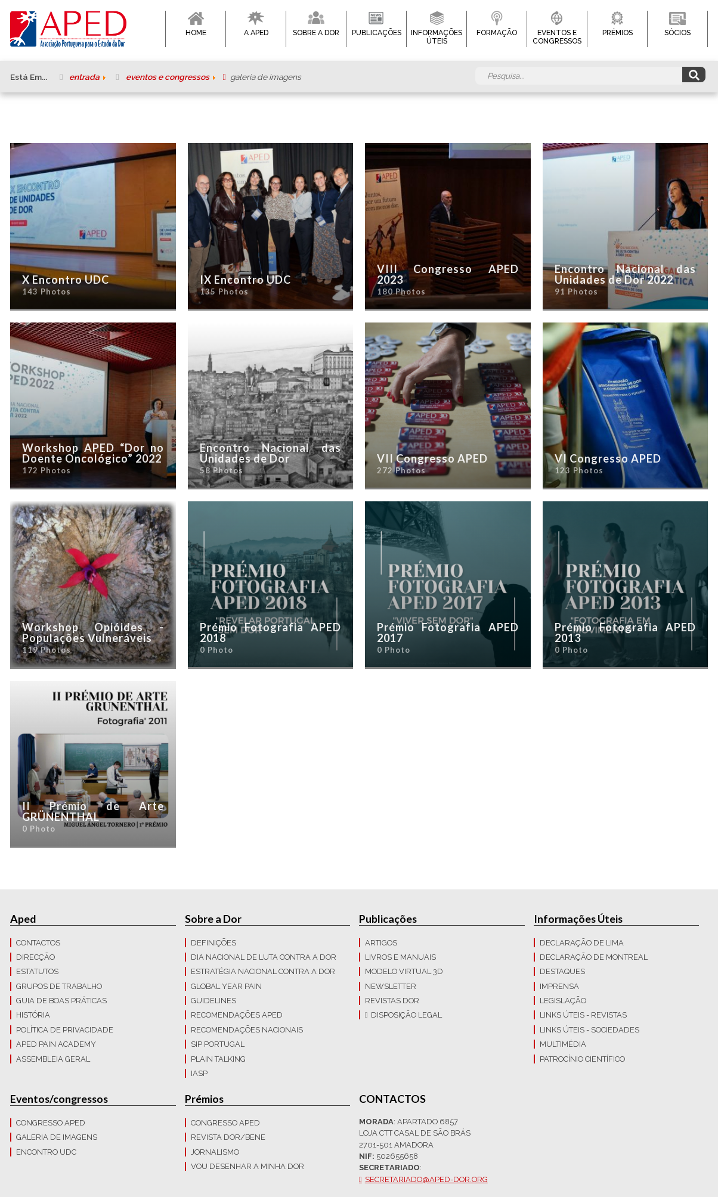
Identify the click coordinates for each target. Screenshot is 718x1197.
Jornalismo (215, 1152)
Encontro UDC (46, 1152)
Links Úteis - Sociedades (589, 1029)
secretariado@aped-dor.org (426, 1179)
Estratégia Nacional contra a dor (263, 971)
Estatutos (37, 971)
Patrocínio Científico (582, 1059)
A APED (256, 33)
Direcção (35, 957)
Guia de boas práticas (61, 1000)
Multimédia (563, 1044)
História (33, 1014)
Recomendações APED (237, 1014)
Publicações (376, 33)
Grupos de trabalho (59, 986)
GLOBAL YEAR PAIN (226, 986)
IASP (199, 1073)
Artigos (381, 942)
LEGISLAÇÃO (563, 1000)
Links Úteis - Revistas (583, 1014)
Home (195, 33)
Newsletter (390, 986)
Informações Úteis (436, 37)
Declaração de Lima (582, 942)
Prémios (617, 33)
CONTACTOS (38, 942)
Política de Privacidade (64, 1029)
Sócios (677, 33)
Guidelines (213, 1000)
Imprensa (559, 986)
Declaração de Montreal (594, 957)
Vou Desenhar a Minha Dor (247, 1166)
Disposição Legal (406, 1014)
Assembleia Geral (53, 1059)
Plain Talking (218, 1059)
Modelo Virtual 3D (404, 971)
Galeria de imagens (56, 1137)
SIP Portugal (218, 1044)
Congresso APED (50, 1122)
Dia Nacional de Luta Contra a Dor (263, 957)
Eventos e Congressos (557, 37)
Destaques (562, 971)
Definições (213, 942)
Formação (496, 33)
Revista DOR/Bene (228, 1137)
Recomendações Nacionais (247, 1029)
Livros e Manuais (400, 957)
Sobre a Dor (316, 33)
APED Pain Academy (56, 1044)
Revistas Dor (392, 1000)
